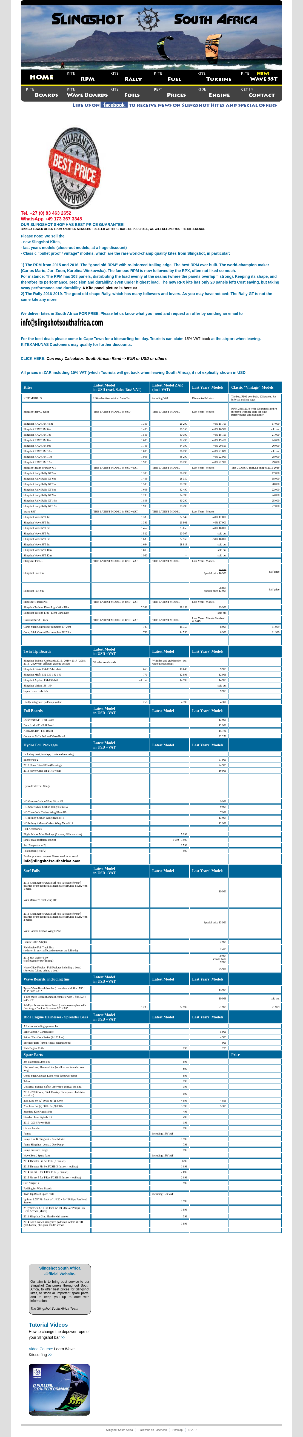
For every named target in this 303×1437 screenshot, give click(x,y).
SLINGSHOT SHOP (47, 224)
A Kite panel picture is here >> (109, 288)
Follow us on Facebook (153, 1430)
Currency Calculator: (65, 358)
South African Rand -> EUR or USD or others (126, 358)
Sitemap (178, 1430)
